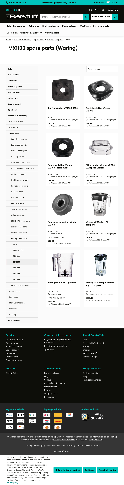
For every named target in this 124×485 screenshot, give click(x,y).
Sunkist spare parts (19, 227)
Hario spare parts (18, 174)
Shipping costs (51, 393)
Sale (10, 69)
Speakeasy (12, 110)
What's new (13, 98)
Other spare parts (18, 215)
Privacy (86, 346)
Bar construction (16, 121)
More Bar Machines (17, 303)
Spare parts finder (14, 346)
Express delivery (51, 373)
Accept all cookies (107, 470)
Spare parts (14, 133)
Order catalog (12, 350)
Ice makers (13, 127)
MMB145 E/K (18, 250)
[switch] (108, 2)
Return (47, 390)
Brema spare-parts (19, 145)
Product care (12, 356)
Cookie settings (90, 356)
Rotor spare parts (18, 203)
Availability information (54, 383)
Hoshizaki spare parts (20, 180)
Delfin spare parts (18, 156)
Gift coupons (12, 343)
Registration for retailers (55, 346)
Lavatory (12, 314)
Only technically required (67, 470)
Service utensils (14, 104)
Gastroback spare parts (20, 162)
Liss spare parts (17, 197)
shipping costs (95, 439)
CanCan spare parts (19, 151)
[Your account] (103, 10)
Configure (89, 470)
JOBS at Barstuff (90, 353)
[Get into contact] (90, 10)
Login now (113, 10)
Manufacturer (14, 92)
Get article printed (14, 339)
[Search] (86, 17)
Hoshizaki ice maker (92, 380)
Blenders (13, 308)
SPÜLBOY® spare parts (20, 221)
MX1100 (16, 262)
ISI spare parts (17, 192)
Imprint (86, 350)
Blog (85, 376)
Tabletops (12, 80)
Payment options (14, 360)
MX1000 (16, 256)
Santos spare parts (19, 209)
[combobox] (61, 17)
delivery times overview (64, 439)
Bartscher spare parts (20, 139)
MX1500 (16, 279)
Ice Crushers (14, 291)
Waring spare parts (19, 238)
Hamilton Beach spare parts (22, 168)
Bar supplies (13, 75)
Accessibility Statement (93, 343)
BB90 (15, 244)
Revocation (49, 397)
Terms (86, 339)
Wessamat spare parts (20, 285)
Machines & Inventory (17, 116)
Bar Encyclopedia (90, 373)
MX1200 (16, 268)
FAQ (46, 376)
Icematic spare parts (19, 186)
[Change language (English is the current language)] (10, 10)
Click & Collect (12, 373)
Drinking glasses (15, 86)
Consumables (14, 320)
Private (114, 2)
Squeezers (13, 297)
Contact (47, 380)
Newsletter (11, 353)
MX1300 (16, 273)
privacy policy (12, 483)
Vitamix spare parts (19, 232)
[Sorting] (102, 69)
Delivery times (50, 386)
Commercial (100, 2)
